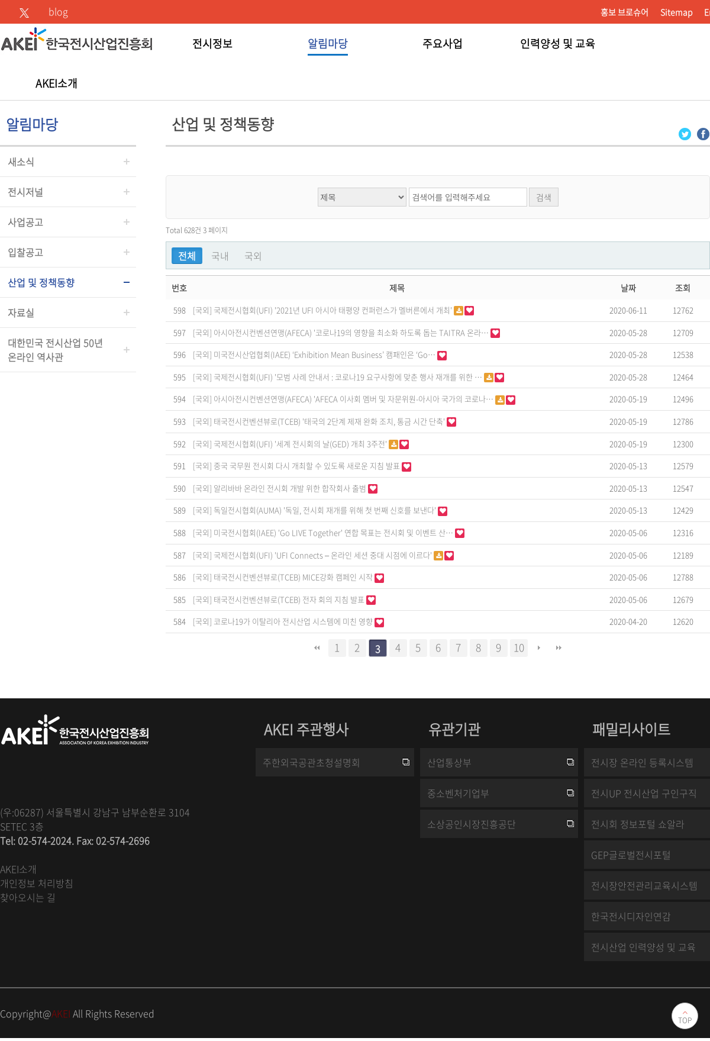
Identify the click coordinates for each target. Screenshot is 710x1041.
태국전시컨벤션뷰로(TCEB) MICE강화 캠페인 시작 (294, 576)
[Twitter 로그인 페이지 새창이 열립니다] (685, 132)
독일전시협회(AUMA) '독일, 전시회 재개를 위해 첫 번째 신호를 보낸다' (326, 509)
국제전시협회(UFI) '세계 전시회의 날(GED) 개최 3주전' (301, 443)
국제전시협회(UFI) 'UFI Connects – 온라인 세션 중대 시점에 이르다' (324, 554)
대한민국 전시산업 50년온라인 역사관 (55, 350)
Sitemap (676, 12)
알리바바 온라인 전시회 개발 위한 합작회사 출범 (291, 488)
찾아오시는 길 (28, 897)
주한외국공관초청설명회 (311, 762)
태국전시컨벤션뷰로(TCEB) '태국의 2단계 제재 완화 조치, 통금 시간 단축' (330, 421)
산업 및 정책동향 (41, 282)
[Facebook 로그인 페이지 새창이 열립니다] (703, 132)
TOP (685, 1020)
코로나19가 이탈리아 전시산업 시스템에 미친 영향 (294, 621)
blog (58, 11)
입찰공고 (25, 252)
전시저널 (25, 192)
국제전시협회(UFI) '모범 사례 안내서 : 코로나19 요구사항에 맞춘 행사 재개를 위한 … (349, 376)
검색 (543, 197)
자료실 (21, 312)
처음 (317, 648)
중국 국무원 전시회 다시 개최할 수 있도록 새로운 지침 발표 (308, 465)
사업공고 (25, 222)
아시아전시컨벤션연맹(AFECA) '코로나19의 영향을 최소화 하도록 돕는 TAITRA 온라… (352, 332)
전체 (187, 256)
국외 (253, 256)
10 (519, 647)
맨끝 (559, 648)
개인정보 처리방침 (36, 883)
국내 (220, 256)
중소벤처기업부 (458, 793)
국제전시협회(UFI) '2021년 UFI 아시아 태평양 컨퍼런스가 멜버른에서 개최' (334, 309)
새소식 (21, 161)
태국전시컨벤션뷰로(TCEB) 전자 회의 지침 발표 (290, 599)
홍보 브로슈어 (624, 12)
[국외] (202, 309)
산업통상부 (449, 762)
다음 (539, 648)
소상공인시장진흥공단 (471, 824)
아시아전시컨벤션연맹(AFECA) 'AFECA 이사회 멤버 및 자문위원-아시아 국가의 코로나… (354, 398)
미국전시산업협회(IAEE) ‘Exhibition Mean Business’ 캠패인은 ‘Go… (325, 354)
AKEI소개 (18, 869)
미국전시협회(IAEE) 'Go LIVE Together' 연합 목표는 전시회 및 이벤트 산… (334, 532)
